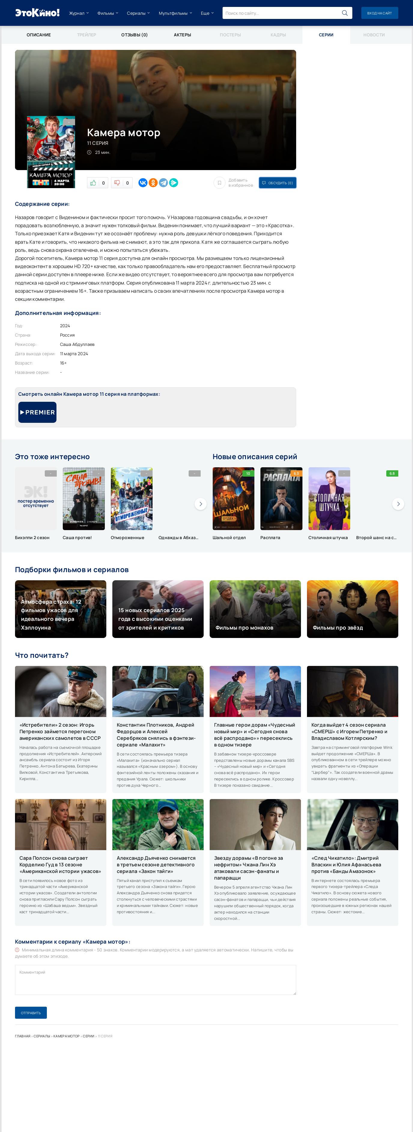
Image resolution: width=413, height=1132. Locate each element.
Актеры (182, 35)
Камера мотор (66, 1036)
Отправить (31, 1013)
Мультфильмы (173, 13)
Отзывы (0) (134, 35)
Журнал (77, 13)
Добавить (233, 183)
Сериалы (136, 13)
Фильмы (106, 13)
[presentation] (201, 504)
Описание (39, 35)
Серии (88, 1036)
